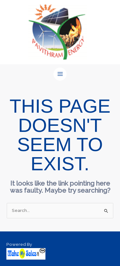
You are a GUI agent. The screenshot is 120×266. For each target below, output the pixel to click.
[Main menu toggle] (60, 74)
